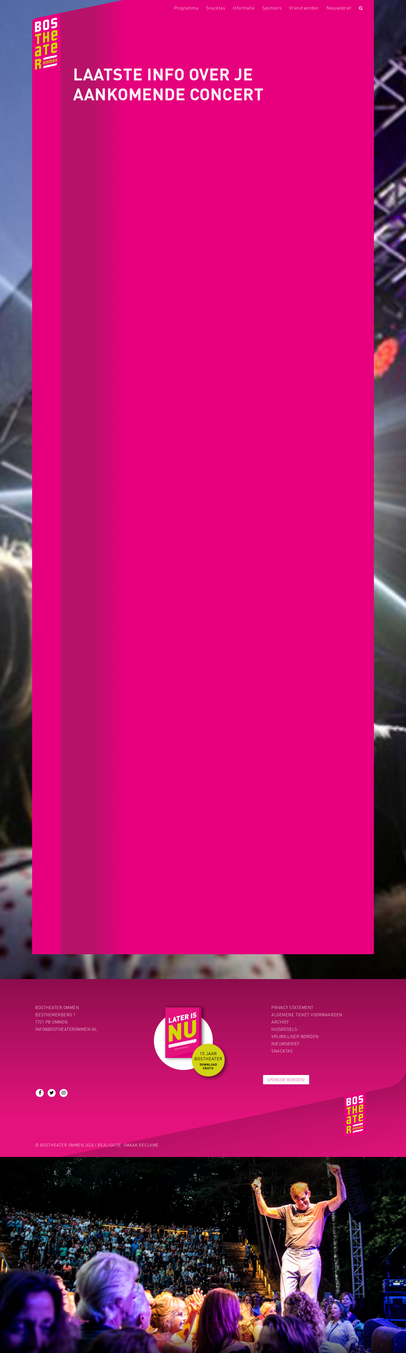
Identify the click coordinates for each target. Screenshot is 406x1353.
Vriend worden (304, 8)
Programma (186, 8)
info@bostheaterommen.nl (66, 1029)
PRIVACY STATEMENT (292, 1007)
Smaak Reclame (141, 1145)
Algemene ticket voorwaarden (307, 1014)
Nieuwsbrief (339, 8)
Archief (280, 1022)
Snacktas (215, 8)
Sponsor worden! (286, 1079)
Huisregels (284, 1029)
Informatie (244, 8)
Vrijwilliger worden (295, 1036)
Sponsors (271, 8)
